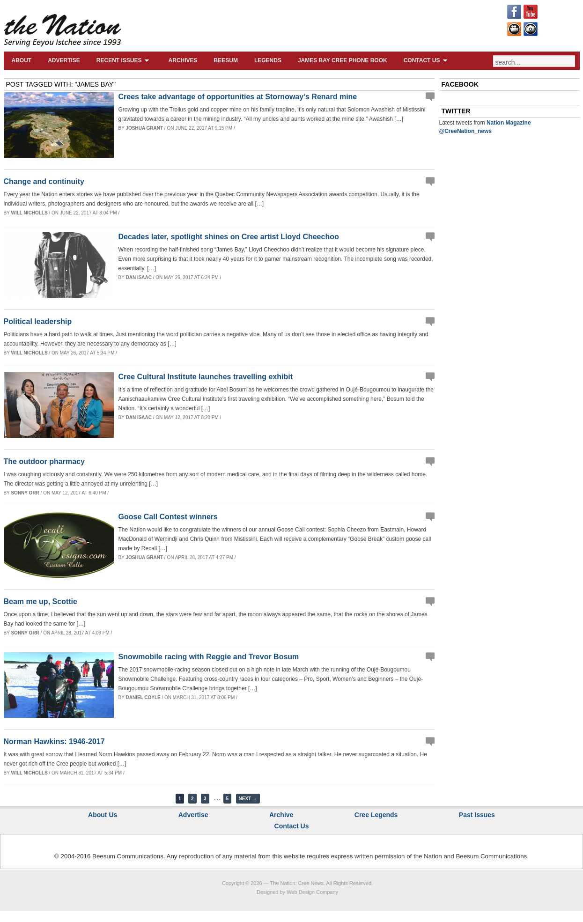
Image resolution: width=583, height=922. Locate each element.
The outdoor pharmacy (44, 461)
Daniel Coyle (142, 697)
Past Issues (477, 815)
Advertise (64, 60)
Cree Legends (376, 815)
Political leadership (38, 321)
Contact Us (427, 60)
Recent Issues (124, 60)
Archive (281, 815)
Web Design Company (312, 892)
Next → (248, 798)
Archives (183, 60)
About (22, 60)
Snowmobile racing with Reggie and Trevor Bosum (208, 657)
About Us (102, 815)
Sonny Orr (25, 492)
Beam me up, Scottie (40, 601)
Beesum (226, 60)
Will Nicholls (29, 212)
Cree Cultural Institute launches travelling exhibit (205, 377)
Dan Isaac (138, 277)
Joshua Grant (144, 128)
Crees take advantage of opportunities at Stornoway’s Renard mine (237, 97)
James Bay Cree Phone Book (342, 60)
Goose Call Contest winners (168, 517)
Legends (267, 60)
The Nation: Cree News (297, 883)
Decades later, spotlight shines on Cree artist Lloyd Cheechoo (228, 237)
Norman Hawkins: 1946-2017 (54, 741)
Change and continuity (44, 181)
